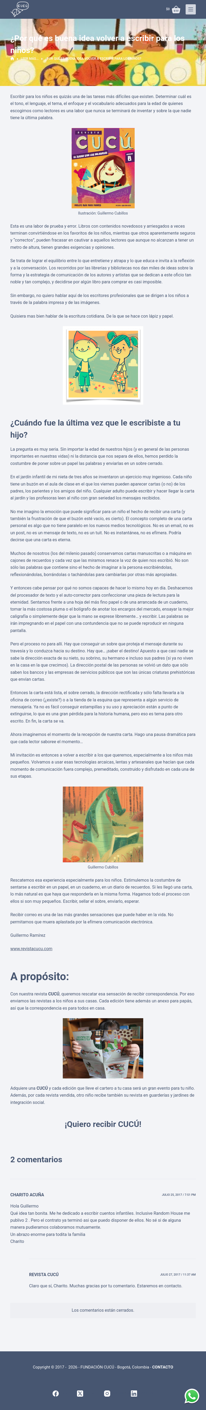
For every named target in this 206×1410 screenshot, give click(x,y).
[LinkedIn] (142, 1393)
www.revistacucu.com (31, 948)
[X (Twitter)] (90, 1393)
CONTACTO (162, 1367)
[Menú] (191, 9)
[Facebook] (65, 1393)
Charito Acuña (27, 1194)
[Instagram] (117, 1393)
